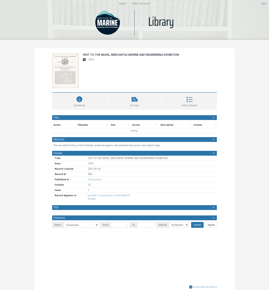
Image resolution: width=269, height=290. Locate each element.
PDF (56, 207)
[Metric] (80, 225)
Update (197, 224)
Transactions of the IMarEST (114, 195)
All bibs (92, 198)
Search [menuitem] (123, 3)
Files (56, 117)
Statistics (59, 218)
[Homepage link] (134, 22)
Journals (92, 195)
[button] (134, 101)
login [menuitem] (263, 3)
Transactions (95, 179)
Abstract (59, 139)
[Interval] (178, 225)
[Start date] (119, 225)
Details (58, 153)
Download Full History (203, 287)
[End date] (145, 225)
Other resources (141, 3)
